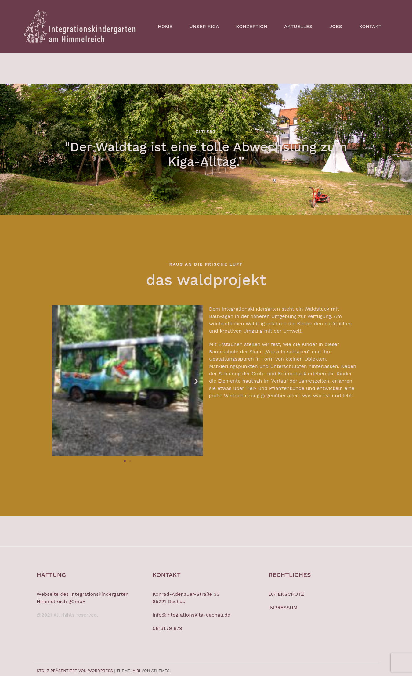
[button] (59, 381)
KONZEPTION (251, 26)
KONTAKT (370, 26)
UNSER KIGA (204, 26)
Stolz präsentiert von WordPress (75, 670)
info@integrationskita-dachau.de (191, 615)
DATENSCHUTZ (286, 594)
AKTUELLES (298, 26)
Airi (136, 670)
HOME (165, 26)
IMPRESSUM (283, 607)
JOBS (335, 26)
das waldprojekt (206, 280)
